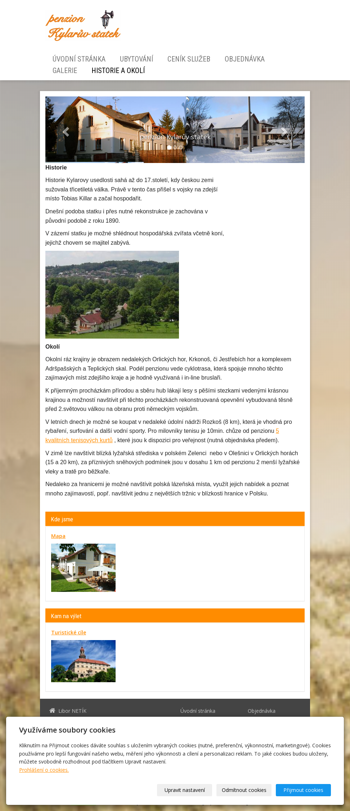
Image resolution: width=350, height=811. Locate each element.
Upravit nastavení (185, 790)
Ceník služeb (188, 59)
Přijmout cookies (303, 790)
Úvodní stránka (79, 59)
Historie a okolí (118, 70)
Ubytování (136, 59)
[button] (64, 129)
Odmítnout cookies (244, 790)
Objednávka (245, 59)
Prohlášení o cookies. (44, 769)
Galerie (65, 70)
